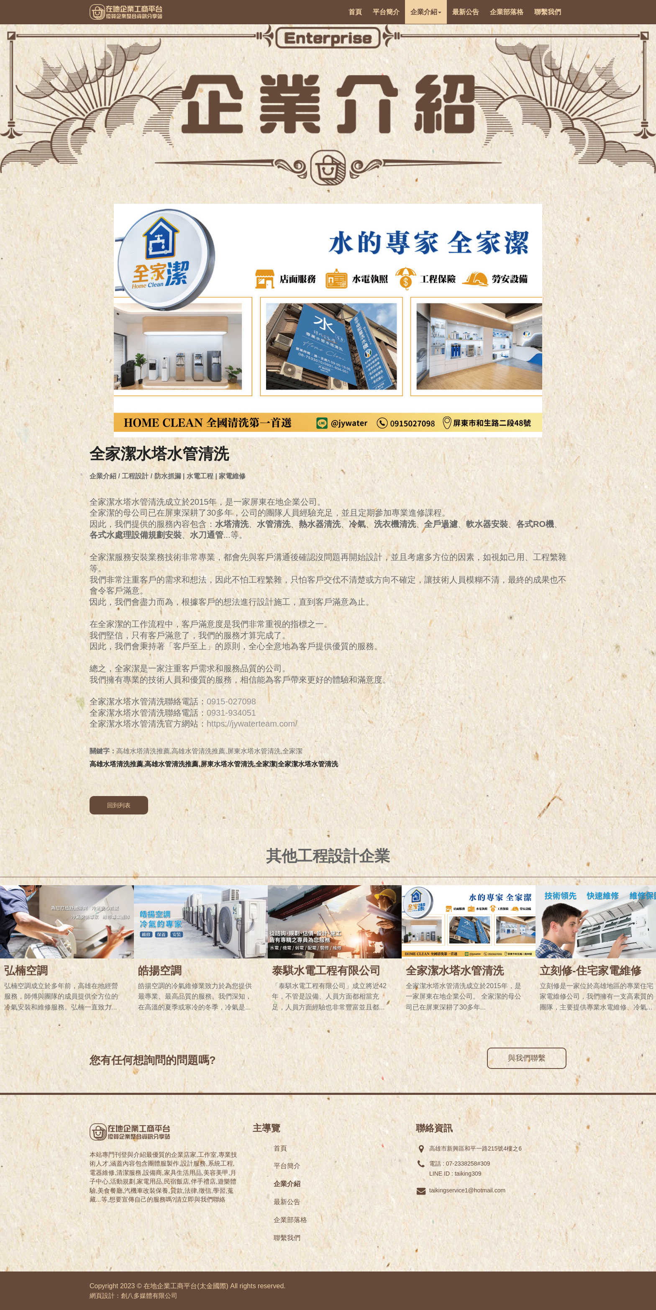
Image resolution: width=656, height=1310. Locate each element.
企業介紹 (287, 1183)
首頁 (280, 1148)
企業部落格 (290, 1219)
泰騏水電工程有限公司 (326, 970)
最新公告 (287, 1201)
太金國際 (213, 1285)
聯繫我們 (287, 1237)
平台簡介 (287, 1165)
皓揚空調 (160, 970)
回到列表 (119, 805)
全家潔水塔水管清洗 (455, 970)
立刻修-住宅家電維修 (590, 970)
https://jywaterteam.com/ (252, 723)
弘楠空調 (26, 970)
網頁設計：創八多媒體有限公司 (133, 1295)
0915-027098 (231, 701)
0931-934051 (231, 712)
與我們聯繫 (527, 1058)
